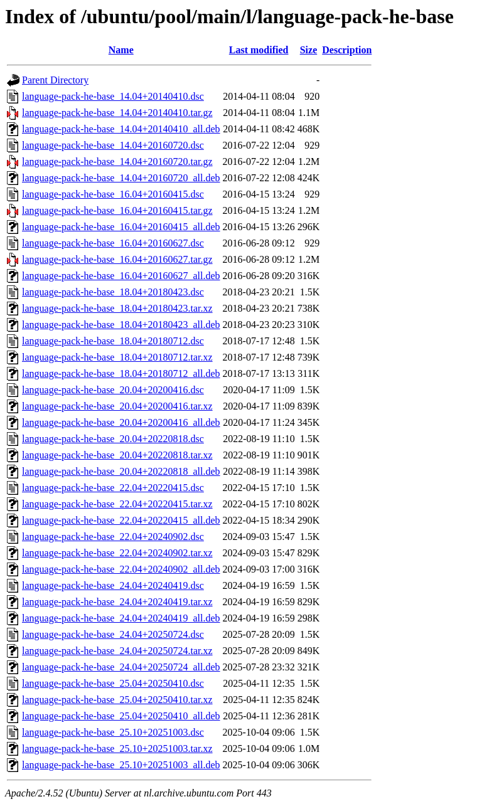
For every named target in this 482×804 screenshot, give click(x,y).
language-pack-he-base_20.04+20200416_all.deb (121, 422)
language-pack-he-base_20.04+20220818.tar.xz (117, 455)
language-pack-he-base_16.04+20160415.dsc (113, 194)
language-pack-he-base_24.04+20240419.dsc (113, 585)
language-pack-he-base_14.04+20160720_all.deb (121, 177)
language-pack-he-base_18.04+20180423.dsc (113, 292)
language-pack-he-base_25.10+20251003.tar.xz (117, 748)
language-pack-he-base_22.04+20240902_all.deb (121, 569)
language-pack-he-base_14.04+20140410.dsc (113, 96)
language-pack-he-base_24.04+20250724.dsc (113, 634)
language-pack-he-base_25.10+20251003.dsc (113, 732)
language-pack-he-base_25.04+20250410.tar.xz (117, 699)
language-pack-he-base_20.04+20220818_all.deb (121, 471)
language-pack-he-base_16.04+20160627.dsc (113, 243)
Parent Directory (55, 80)
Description (347, 50)
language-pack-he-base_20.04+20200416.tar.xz (117, 406)
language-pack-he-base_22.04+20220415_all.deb (121, 520)
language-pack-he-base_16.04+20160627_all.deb (121, 275)
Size (309, 50)
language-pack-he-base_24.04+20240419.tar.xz (117, 601)
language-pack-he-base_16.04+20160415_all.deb (121, 226)
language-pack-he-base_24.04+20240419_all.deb (121, 618)
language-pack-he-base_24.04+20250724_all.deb (121, 667)
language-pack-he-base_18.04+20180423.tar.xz (117, 308)
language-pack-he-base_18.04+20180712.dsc (113, 341)
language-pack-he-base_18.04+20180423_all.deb (121, 324)
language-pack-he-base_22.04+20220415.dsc (113, 487)
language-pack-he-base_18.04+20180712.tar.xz (117, 357)
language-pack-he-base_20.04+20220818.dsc (113, 438)
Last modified (259, 50)
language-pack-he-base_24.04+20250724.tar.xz (117, 650)
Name (121, 50)
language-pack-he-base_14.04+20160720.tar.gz (117, 161)
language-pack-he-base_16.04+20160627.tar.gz (117, 259)
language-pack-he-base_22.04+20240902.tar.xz (117, 552)
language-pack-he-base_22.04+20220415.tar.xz (117, 504)
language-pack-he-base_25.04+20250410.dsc (113, 683)
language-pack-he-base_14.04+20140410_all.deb (121, 129)
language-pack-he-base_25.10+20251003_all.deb (121, 764)
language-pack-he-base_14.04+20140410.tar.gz (117, 112)
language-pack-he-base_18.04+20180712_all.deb (121, 373)
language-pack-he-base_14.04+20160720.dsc (113, 145)
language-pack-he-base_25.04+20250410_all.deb (121, 716)
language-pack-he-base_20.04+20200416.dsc (113, 389)
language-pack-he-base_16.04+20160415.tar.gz (117, 210)
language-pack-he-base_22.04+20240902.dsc (113, 536)
